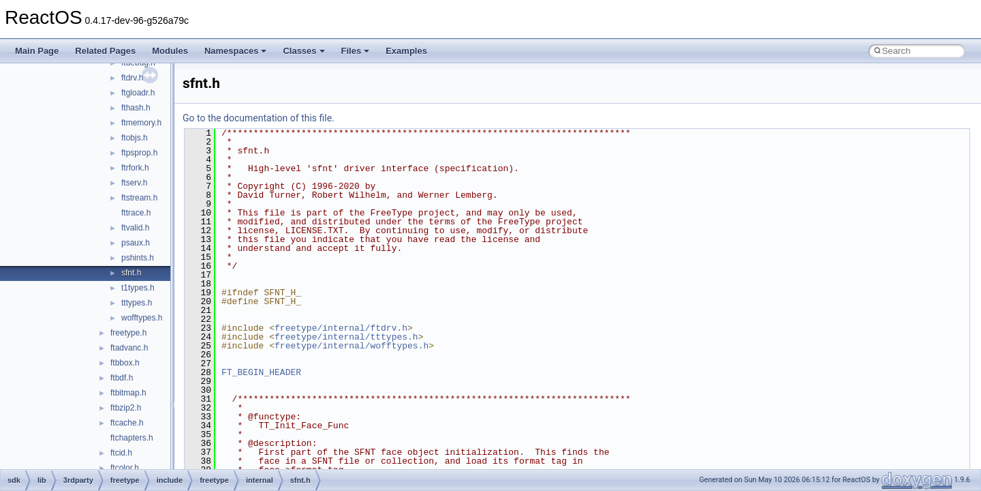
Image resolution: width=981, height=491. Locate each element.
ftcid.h (121, 453)
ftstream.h (139, 198)
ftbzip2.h (125, 408)
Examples (406, 51)
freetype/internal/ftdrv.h (341, 328)
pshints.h (137, 258)
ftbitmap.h (128, 393)
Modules (170, 51)
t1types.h (138, 288)
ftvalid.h (135, 228)
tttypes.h (136, 303)
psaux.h (135, 243)
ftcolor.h (124, 468)
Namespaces (235, 51)
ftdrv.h (132, 78)
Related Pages (105, 51)
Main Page (37, 51)
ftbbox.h (125, 363)
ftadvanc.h (129, 348)
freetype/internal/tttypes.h (346, 337)
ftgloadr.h (138, 93)
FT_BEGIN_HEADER (261, 372)
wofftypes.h (141, 318)
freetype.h (128, 333)
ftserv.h (134, 183)
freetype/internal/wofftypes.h (352, 346)
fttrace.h (136, 213)
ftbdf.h (121, 378)
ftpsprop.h (139, 153)
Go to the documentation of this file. (258, 118)
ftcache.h (127, 423)
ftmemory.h (141, 123)
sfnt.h (131, 273)
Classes (303, 51)
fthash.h (136, 108)
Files (355, 51)
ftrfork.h (135, 168)
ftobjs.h (134, 138)
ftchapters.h (131, 438)
